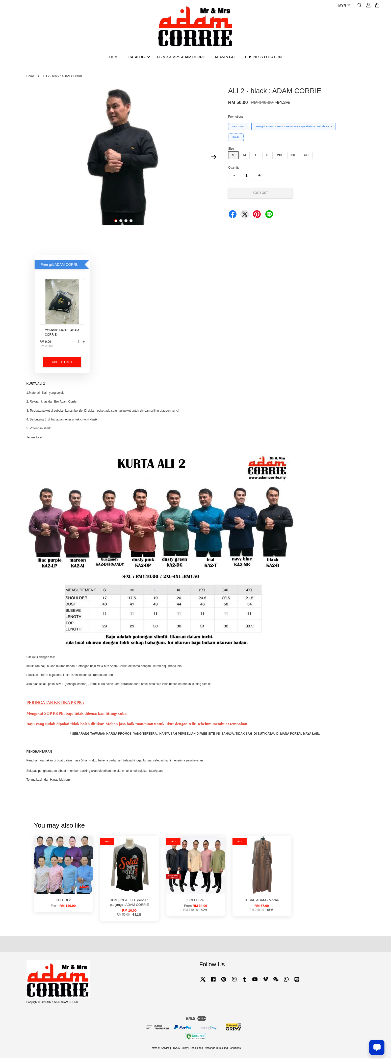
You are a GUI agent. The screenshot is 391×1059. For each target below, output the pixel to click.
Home (31, 77)
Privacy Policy (180, 1049)
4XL (306, 156)
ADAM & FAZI (226, 58)
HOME (114, 58)
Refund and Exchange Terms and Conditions (215, 1049)
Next (213, 157)
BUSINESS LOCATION (263, 58)
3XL (293, 156)
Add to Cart (62, 363)
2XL (280, 156)
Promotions (236, 117)
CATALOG (139, 58)
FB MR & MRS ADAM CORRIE (181, 58)
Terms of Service (160, 1049)
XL (267, 156)
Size (231, 149)
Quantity (234, 168)
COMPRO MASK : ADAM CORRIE (59, 334)
